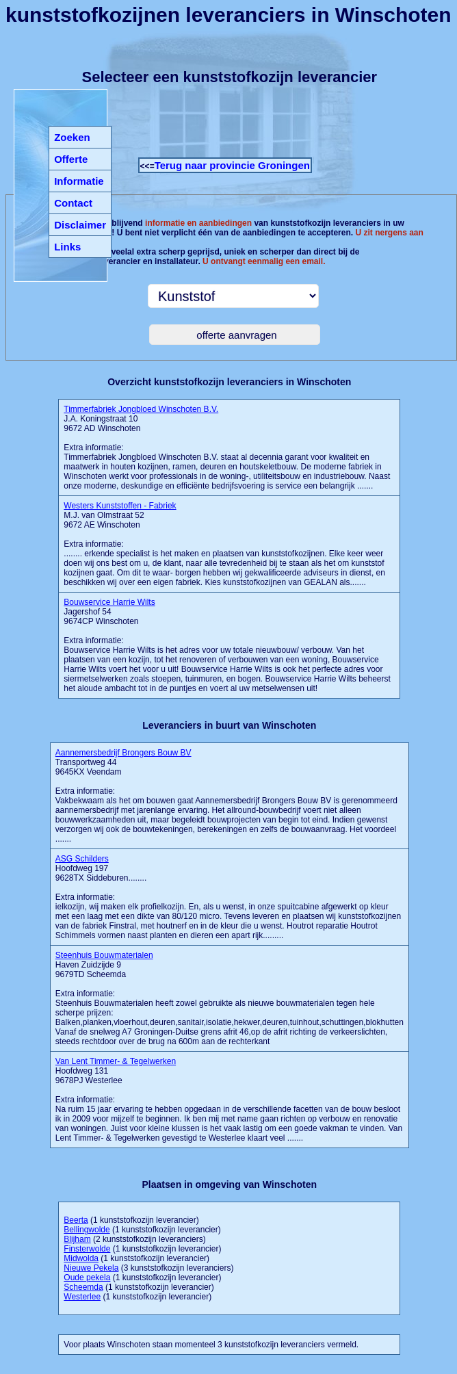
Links (67, 246)
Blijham (77, 1239)
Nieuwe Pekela (91, 1268)
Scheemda (83, 1287)
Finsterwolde (87, 1249)
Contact (73, 203)
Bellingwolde (86, 1229)
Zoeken (72, 137)
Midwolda (81, 1258)
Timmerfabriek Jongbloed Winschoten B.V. (141, 409)
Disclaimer (80, 225)
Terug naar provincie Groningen (232, 165)
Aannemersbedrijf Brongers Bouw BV (123, 752)
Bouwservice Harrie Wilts (109, 602)
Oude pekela (87, 1277)
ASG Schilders (82, 859)
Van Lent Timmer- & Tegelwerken (115, 1061)
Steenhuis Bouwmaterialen (104, 955)
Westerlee (82, 1296)
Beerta (76, 1220)
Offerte (71, 159)
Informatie (79, 181)
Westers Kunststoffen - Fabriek (120, 505)
